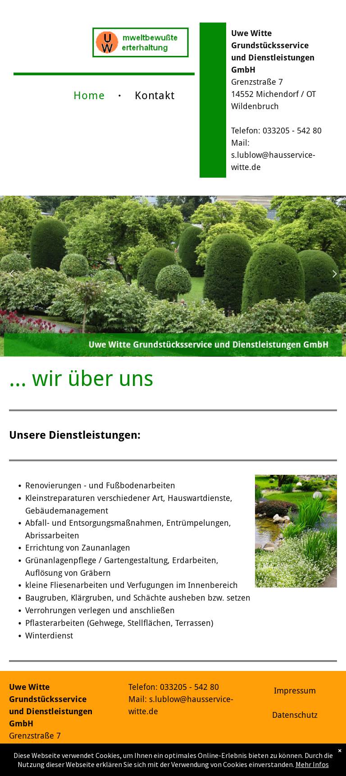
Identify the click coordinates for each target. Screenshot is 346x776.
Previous (11, 279)
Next (336, 279)
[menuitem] (90, 96)
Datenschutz (295, 715)
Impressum (295, 690)
